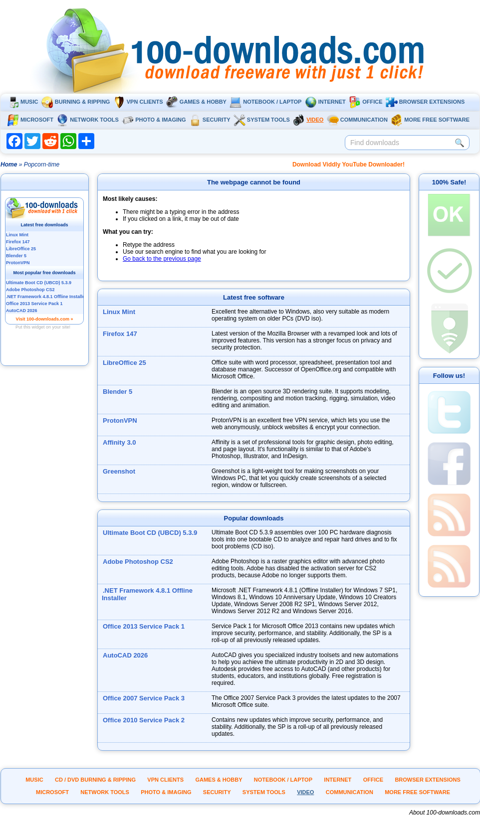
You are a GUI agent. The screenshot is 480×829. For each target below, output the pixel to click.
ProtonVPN (120, 420)
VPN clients (138, 102)
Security (210, 120)
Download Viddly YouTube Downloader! (348, 164)
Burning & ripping (75, 102)
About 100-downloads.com (444, 812)
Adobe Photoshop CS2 (138, 561)
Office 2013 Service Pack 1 (144, 626)
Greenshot (119, 471)
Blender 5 (117, 391)
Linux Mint (119, 312)
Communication (357, 120)
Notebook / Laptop (265, 102)
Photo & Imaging (154, 120)
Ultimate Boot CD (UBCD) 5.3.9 (150, 532)
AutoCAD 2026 (125, 655)
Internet (325, 102)
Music (22, 102)
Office (365, 102)
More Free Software (430, 120)
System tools (262, 120)
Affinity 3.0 (119, 442)
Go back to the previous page (162, 258)
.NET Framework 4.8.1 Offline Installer (147, 594)
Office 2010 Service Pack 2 (144, 720)
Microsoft (30, 120)
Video (308, 120)
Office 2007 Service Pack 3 (144, 698)
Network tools (87, 120)
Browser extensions (425, 102)
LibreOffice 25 (124, 362)
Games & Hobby (196, 102)
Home (8, 164)
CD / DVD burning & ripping (95, 780)
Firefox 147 (120, 333)
